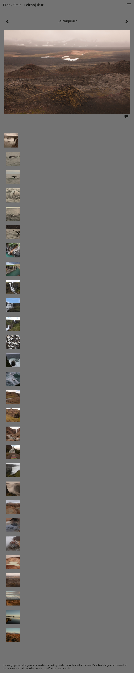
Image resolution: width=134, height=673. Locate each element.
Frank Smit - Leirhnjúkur (23, 5)
